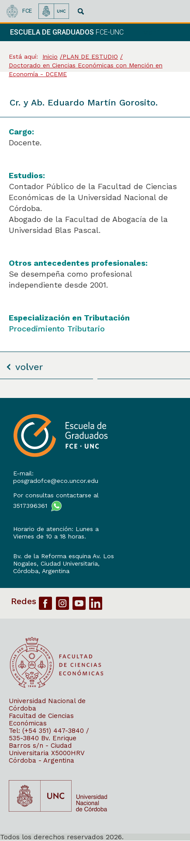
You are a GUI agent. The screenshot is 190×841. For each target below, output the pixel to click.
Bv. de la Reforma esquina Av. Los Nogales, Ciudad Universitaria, (63, 559)
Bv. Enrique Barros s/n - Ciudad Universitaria (42, 745)
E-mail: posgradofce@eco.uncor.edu (55, 477)
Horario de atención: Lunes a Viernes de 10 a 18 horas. (56, 532)
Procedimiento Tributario (57, 328)
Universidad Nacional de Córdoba (47, 704)
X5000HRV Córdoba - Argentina (46, 756)
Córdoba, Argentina (41, 570)
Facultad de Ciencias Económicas (41, 719)
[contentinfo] (95, 619)
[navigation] (162, 32)
